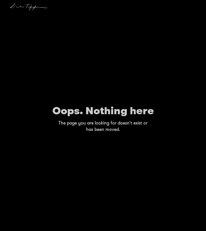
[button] (198, 5)
